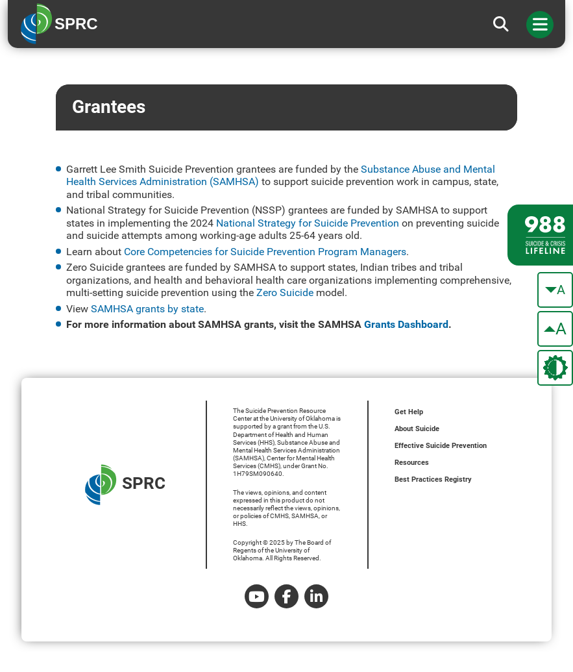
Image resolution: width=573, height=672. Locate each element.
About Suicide (417, 429)
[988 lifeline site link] (540, 235)
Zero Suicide (284, 292)
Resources (412, 462)
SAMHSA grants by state (147, 309)
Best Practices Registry (433, 479)
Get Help (409, 412)
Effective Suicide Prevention (441, 446)
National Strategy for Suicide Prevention (307, 223)
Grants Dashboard (406, 324)
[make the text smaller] (555, 290)
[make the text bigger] (555, 329)
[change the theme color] (555, 368)
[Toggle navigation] (540, 24)
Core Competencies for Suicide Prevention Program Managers (265, 251)
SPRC (125, 484)
